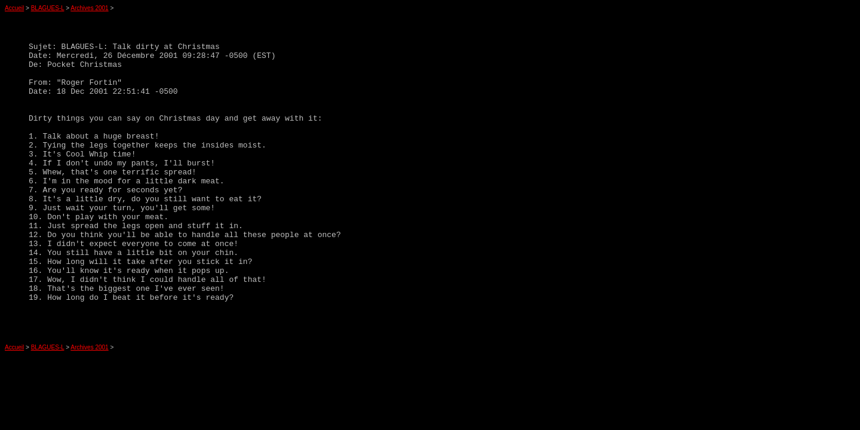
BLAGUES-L (47, 8)
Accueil (14, 8)
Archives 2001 (89, 8)
